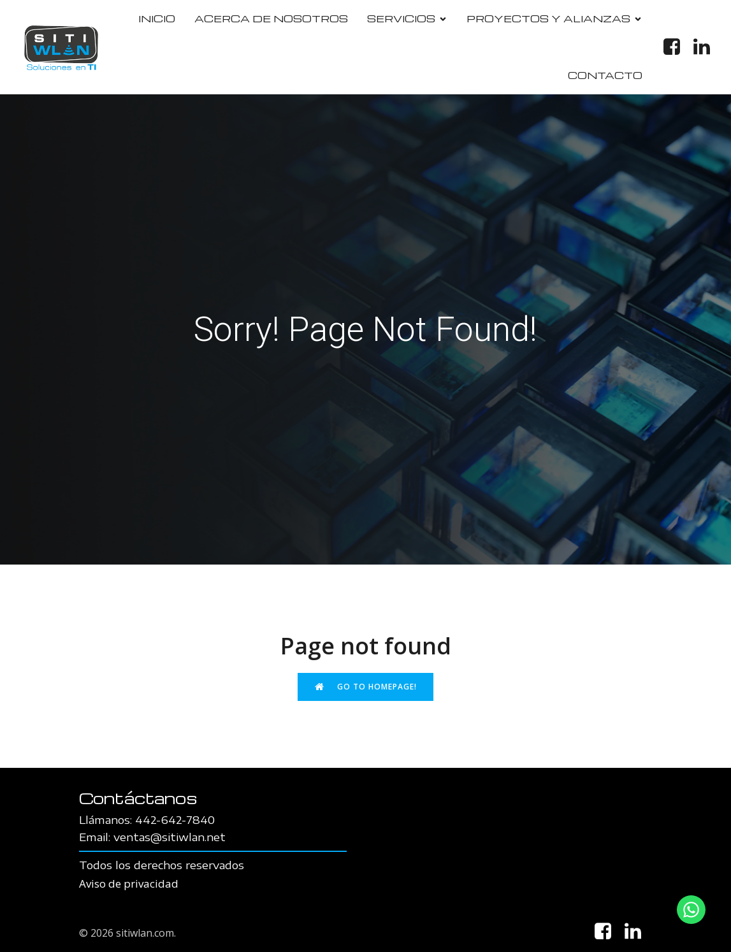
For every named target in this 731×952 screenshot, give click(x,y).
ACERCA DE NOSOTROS (271, 18)
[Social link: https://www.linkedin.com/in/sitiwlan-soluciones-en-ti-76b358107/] (706, 47)
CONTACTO (605, 75)
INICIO (156, 18)
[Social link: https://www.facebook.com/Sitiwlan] (676, 47)
